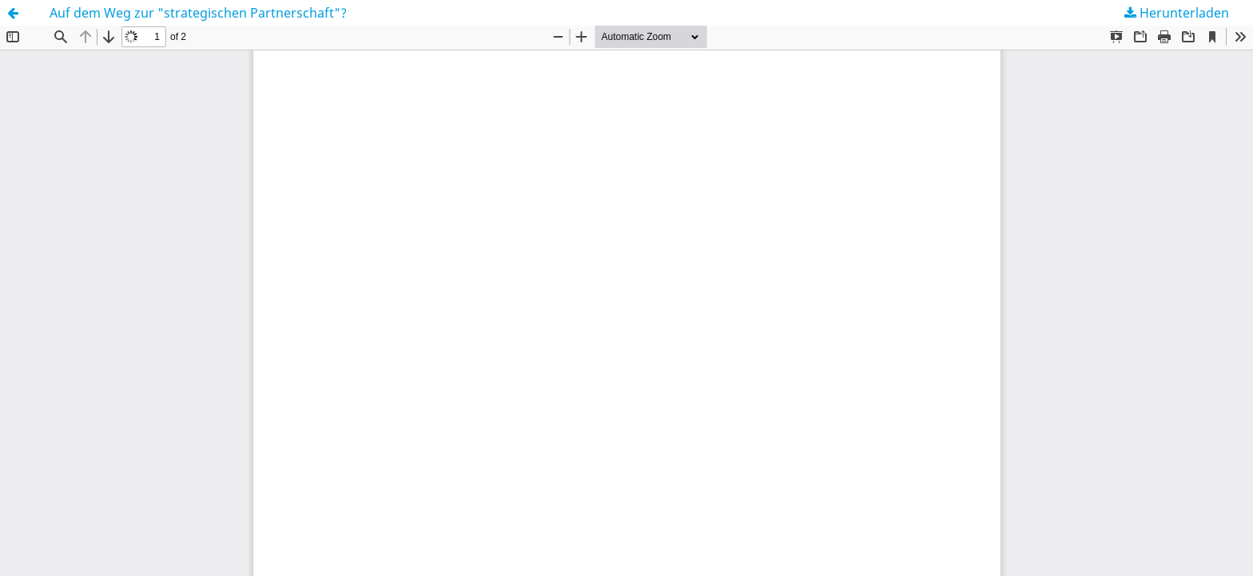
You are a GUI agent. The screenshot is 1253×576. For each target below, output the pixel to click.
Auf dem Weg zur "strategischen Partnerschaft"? (198, 13)
